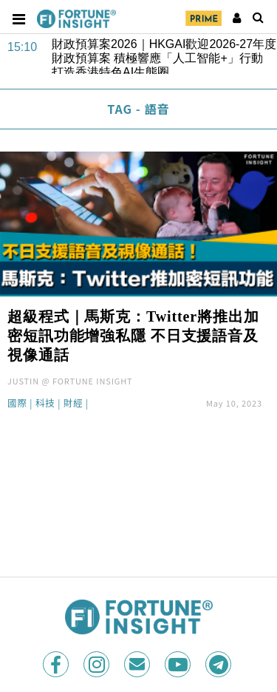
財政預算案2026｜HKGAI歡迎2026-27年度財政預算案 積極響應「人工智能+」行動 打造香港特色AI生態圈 (164, 56)
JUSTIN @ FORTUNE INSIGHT (70, 381)
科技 (45, 404)
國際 (17, 404)
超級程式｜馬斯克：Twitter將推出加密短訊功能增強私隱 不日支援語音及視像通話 (133, 335)
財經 (73, 404)
